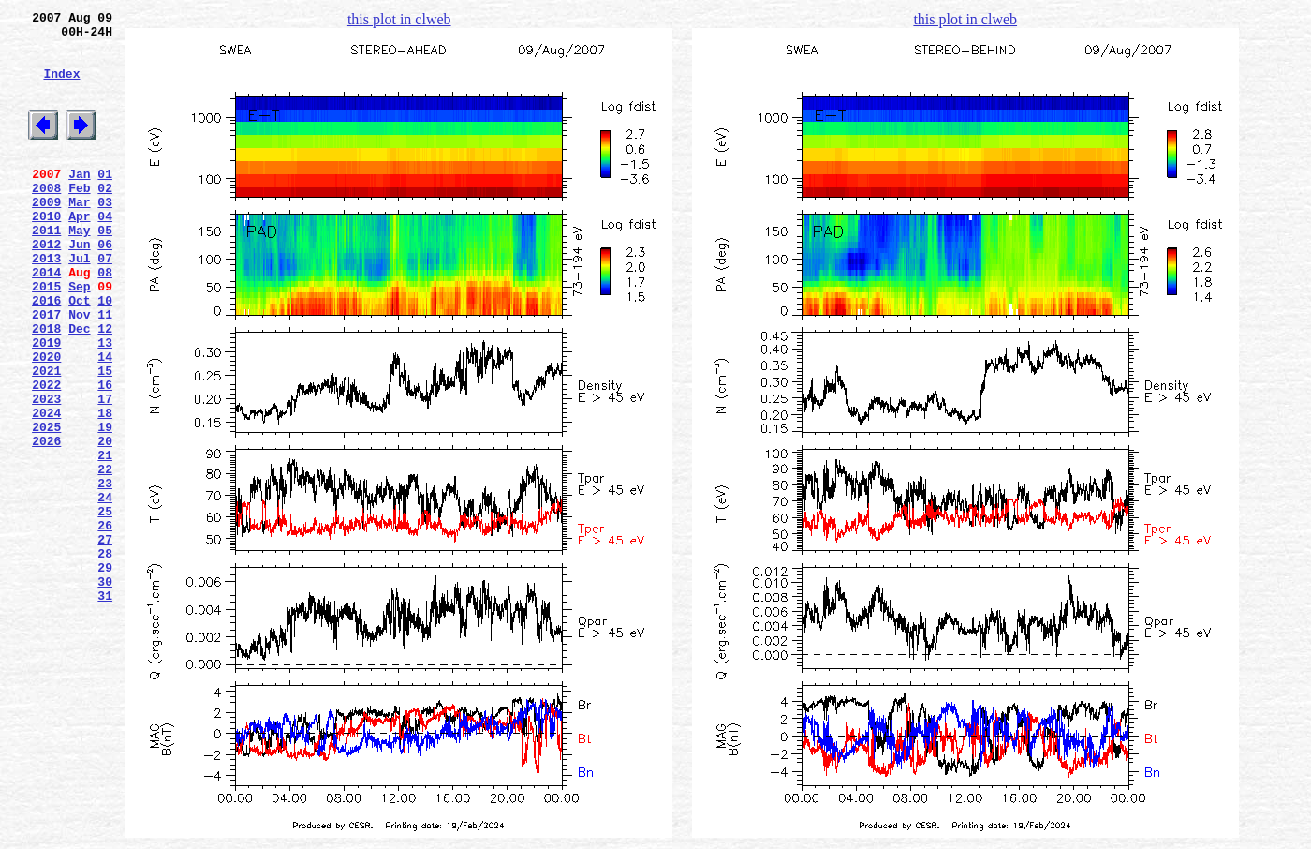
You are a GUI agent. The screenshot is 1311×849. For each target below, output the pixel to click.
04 (104, 252)
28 (104, 656)
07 (104, 302)
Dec (79, 387)
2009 (46, 235)
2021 (46, 437)
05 (104, 269)
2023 (46, 471)
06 (104, 285)
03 (104, 235)
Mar (79, 235)
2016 (46, 353)
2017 (46, 370)
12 (104, 387)
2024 (46, 488)
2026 (46, 522)
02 (104, 218)
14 (104, 420)
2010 (46, 252)
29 (104, 673)
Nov (79, 370)
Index (61, 87)
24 (104, 589)
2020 (46, 420)
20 (104, 522)
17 (104, 471)
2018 (46, 387)
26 (104, 623)
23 (104, 572)
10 (104, 353)
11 (104, 370)
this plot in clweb (399, 19)
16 (104, 454)
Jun (79, 285)
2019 (46, 403)
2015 (46, 336)
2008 (46, 218)
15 (104, 437)
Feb (79, 218)
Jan (79, 201)
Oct (79, 353)
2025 (46, 505)
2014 (46, 319)
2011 (46, 269)
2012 (46, 285)
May (79, 269)
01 (104, 201)
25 (104, 606)
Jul (79, 302)
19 (104, 505)
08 (104, 319)
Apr (79, 252)
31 (104, 707)
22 (104, 555)
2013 (46, 302)
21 (104, 538)
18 (104, 488)
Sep (79, 336)
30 (104, 690)
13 (104, 403)
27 (104, 640)
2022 (46, 454)
